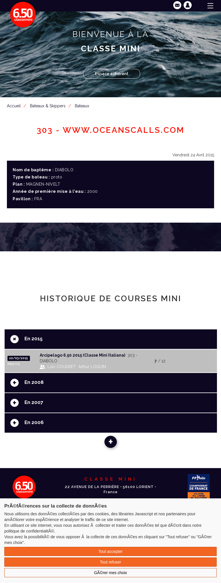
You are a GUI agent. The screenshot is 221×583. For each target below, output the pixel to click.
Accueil (14, 106)
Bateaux (82, 106)
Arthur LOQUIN (92, 366)
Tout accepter (110, 551)
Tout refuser (110, 562)
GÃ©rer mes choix (110, 572)
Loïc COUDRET (61, 366)
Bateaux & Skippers (48, 106)
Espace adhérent (111, 73)
